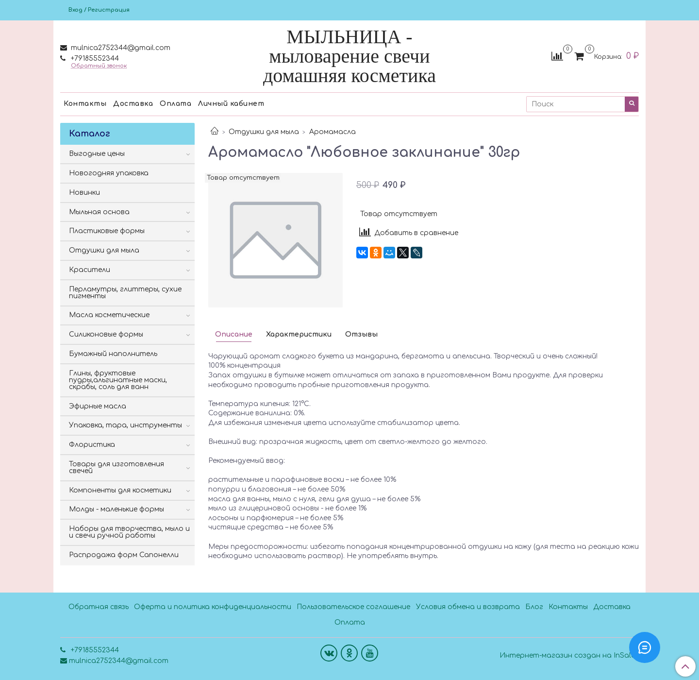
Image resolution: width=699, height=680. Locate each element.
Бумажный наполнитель (113, 353)
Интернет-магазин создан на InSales (569, 655)
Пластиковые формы (107, 231)
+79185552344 (94, 58)
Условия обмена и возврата (468, 607)
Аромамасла (332, 132)
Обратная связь (98, 607)
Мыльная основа (99, 212)
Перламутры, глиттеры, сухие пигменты (125, 293)
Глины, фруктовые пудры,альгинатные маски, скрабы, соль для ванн (118, 380)
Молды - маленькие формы (116, 509)
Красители (89, 269)
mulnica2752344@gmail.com (119, 47)
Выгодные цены (97, 153)
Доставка (133, 103)
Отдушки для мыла (264, 132)
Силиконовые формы (106, 334)
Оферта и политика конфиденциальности (212, 607)
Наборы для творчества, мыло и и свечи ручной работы (129, 532)
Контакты (85, 103)
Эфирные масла (97, 406)
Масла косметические (109, 315)
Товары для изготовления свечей (116, 467)
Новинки (84, 192)
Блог (534, 607)
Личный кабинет (231, 103)
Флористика (92, 444)
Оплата (175, 103)
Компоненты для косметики (120, 490)
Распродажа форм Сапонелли (124, 555)
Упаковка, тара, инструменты (125, 425)
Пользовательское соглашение (353, 607)
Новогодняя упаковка (109, 173)
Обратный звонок (99, 65)
